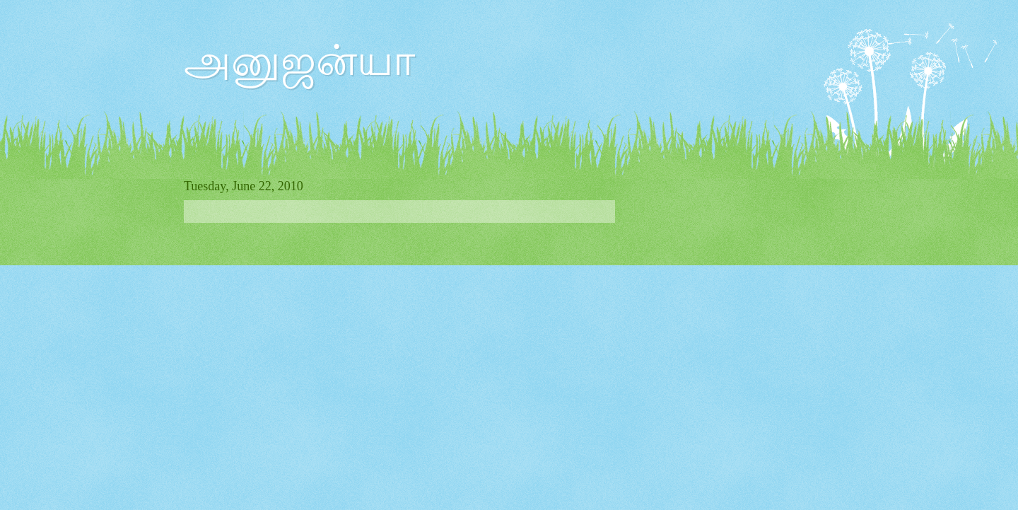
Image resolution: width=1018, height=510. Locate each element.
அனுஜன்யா (299, 60)
